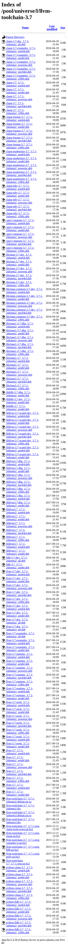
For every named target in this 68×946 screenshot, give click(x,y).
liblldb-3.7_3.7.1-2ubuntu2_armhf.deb (17, 408)
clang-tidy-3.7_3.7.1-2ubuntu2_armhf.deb (18, 194)
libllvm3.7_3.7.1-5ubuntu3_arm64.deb (18, 545)
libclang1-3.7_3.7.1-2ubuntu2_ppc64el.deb (18, 380)
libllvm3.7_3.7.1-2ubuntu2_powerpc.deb (19, 525)
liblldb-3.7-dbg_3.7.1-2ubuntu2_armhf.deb (18, 394)
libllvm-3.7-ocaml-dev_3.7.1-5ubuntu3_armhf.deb (22, 456)
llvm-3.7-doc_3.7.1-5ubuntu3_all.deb (17, 628)
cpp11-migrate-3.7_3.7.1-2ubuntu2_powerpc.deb (20, 236)
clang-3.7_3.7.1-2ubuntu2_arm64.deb (18, 84)
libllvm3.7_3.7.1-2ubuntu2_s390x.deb (17, 538)
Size (62, 27)
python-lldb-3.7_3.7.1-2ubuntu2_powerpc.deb (19, 917)
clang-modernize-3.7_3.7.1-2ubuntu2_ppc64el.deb (21, 174)
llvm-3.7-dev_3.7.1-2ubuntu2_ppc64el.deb (18, 594)
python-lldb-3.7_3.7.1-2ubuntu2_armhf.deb (18, 910)
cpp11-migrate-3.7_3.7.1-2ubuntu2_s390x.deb (20, 249)
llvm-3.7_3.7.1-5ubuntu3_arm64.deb (18, 786)
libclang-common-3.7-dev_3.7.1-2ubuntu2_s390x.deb (24, 318)
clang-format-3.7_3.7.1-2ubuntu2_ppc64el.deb (19, 139)
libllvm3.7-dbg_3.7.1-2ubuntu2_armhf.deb (18, 470)
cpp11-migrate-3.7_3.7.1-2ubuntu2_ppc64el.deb (20, 242)
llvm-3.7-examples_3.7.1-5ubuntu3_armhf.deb (20, 649)
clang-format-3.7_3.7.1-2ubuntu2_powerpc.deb (19, 132)
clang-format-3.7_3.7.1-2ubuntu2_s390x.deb (19, 146)
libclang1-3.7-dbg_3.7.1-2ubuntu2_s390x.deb (20, 353)
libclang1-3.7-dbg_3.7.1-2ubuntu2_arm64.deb (20, 325)
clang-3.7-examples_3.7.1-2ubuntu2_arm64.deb (21, 50)
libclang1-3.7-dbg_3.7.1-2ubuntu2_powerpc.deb (20, 339)
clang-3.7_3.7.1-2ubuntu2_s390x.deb (17, 112)
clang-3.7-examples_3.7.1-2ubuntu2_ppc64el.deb (21, 70)
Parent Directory (15, 37)
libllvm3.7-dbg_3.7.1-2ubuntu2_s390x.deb (18, 490)
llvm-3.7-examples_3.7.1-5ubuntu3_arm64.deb (20, 642)
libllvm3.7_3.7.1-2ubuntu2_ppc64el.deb (18, 532)
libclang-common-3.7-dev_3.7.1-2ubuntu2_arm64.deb (24, 291)
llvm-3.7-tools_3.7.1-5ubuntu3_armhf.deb (18, 745)
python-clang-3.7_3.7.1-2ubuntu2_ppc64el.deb (19, 890)
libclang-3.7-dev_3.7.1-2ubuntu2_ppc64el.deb (19, 277)
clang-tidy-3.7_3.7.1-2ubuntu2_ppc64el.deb (18, 208)
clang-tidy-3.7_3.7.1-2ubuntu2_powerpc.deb (19, 201)
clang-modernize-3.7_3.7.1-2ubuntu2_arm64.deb (21, 153)
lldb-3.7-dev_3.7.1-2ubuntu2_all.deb (17, 559)
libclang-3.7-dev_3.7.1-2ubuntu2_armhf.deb (19, 263)
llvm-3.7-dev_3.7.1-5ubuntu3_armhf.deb (17, 614)
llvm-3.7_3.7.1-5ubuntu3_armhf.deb (17, 793)
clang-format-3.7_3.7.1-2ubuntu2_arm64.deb (19, 118)
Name (25, 27)
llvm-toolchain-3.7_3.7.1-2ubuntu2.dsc (20, 807)
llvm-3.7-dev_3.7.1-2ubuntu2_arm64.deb (18, 573)
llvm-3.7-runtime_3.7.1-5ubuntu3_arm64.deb (19, 690)
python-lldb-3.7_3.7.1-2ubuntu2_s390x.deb (18, 931)
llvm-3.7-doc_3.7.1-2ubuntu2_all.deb (17, 621)
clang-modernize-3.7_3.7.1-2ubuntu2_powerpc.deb (21, 167)
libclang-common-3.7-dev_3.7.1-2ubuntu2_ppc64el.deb (24, 311)
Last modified (52, 28)
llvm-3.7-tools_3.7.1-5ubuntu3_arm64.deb (18, 738)
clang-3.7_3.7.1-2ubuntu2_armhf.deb (17, 91)
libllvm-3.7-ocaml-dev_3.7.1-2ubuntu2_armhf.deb (22, 421)
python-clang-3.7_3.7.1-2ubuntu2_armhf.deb (19, 876)
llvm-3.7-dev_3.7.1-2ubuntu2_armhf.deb (17, 580)
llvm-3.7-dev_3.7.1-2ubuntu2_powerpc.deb (19, 587)
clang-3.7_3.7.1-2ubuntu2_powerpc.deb (19, 98)
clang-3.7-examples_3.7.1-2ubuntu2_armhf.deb (21, 57)
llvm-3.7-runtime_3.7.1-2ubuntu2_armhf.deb (19, 662)
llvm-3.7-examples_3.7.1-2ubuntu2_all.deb (20, 635)
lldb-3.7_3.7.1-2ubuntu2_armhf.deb (17, 566)
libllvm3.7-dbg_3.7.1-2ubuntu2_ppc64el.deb (18, 483)
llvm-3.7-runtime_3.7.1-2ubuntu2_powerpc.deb (19, 669)
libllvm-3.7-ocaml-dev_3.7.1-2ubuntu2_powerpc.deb (22, 428)
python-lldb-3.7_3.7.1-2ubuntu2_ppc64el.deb (18, 924)
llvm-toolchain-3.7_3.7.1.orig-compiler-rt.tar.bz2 (23, 841)
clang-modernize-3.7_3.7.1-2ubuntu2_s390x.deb (21, 180)
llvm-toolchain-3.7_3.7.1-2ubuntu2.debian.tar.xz (20, 800)
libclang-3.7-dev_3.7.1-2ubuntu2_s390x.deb (19, 284)
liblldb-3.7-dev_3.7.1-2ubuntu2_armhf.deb (18, 401)
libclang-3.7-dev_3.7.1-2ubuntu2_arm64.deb (19, 256)
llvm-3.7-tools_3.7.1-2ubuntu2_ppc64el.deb (18, 724)
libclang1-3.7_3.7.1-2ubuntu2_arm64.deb (18, 359)
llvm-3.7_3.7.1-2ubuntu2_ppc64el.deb (18, 773)
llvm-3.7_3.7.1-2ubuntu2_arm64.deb (18, 752)
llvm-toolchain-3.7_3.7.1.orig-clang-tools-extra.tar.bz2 (23, 828)
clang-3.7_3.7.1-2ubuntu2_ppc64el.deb (18, 105)
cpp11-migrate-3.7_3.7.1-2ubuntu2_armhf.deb (20, 229)
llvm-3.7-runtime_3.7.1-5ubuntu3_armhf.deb (19, 697)
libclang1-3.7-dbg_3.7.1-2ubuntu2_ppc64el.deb (20, 346)
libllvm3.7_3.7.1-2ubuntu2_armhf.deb (17, 518)
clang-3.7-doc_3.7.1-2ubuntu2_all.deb (17, 43)
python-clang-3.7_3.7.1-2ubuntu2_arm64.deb (19, 869)
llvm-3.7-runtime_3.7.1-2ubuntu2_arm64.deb (19, 656)
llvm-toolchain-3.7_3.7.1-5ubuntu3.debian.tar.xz (20, 814)
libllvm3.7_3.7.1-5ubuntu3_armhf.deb (17, 552)
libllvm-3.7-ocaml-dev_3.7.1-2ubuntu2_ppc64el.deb (22, 435)
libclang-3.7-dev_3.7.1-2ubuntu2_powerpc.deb (19, 270)
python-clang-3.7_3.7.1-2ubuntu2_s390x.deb (19, 897)
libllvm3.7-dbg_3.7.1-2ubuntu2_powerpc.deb (19, 477)
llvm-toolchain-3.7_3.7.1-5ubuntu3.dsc (20, 821)
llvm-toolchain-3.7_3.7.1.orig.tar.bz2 (18, 862)
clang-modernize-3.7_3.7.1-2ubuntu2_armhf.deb (21, 160)
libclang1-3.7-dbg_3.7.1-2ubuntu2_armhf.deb (20, 332)
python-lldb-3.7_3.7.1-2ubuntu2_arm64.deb (18, 903)
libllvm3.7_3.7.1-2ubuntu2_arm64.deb (18, 511)
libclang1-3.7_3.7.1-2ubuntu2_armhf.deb (17, 366)
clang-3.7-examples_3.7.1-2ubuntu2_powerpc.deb (21, 63)
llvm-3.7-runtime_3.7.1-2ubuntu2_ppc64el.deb (19, 676)
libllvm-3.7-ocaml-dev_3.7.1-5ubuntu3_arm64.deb (22, 449)
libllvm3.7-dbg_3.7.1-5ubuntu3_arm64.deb (18, 497)
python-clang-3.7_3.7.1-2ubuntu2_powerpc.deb (19, 883)
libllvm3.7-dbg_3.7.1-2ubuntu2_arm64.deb (18, 463)
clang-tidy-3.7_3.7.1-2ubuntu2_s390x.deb (18, 215)
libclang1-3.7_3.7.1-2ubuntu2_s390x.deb (17, 387)
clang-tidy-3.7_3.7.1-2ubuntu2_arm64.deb (18, 187)
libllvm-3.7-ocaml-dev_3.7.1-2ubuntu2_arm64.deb (22, 415)
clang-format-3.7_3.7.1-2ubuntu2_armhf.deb (19, 125)
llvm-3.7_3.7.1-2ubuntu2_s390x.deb (17, 779)
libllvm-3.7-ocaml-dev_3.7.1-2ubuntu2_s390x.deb (22, 442)
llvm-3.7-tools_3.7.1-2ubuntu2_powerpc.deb (19, 717)
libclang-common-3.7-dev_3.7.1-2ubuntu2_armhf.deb (24, 298)
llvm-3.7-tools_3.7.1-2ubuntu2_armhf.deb (18, 711)
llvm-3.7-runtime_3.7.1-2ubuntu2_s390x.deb (19, 683)
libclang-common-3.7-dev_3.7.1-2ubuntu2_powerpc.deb (24, 304)
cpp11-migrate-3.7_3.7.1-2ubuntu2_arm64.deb (20, 222)
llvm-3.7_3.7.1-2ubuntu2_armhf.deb (17, 759)
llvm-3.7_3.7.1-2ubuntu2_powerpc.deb (19, 766)
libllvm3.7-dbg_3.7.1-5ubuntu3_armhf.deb (18, 504)
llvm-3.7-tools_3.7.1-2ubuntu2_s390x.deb (18, 731)
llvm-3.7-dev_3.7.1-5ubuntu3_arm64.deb (18, 607)
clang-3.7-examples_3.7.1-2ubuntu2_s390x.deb (21, 77)
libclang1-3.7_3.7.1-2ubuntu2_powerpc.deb (19, 373)
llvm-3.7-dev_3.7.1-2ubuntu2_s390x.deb (17, 600)
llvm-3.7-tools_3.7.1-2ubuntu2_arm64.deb (18, 704)
